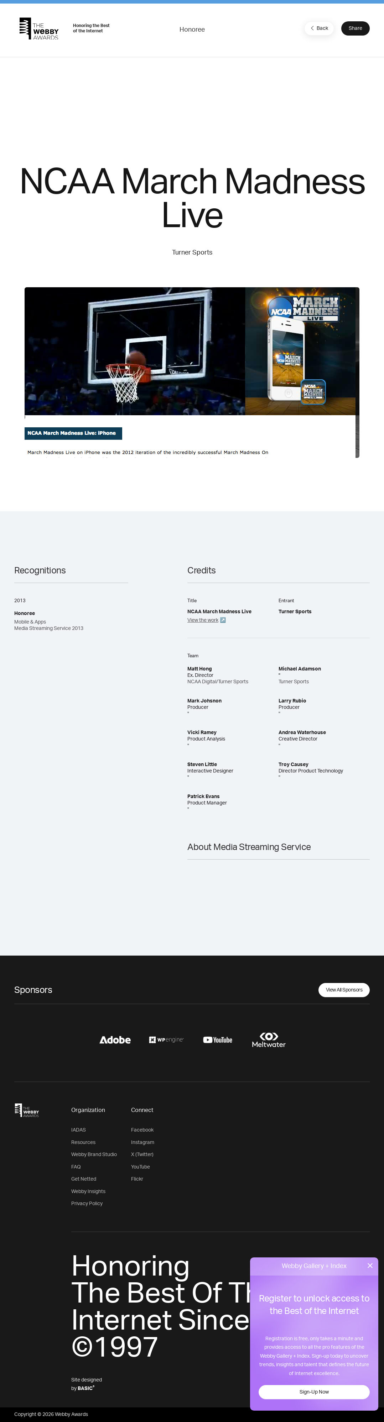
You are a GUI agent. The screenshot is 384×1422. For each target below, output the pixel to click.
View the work (202, 620)
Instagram (142, 1142)
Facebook (142, 1130)
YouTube (140, 1167)
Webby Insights (88, 1191)
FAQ (76, 1167)
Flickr (137, 1179)
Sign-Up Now (314, 1392)
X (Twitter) (142, 1154)
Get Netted (83, 1179)
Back (318, 28)
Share (355, 28)
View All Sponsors (344, 990)
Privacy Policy (87, 1203)
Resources (83, 1142)
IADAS (78, 1130)
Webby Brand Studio (94, 1154)
